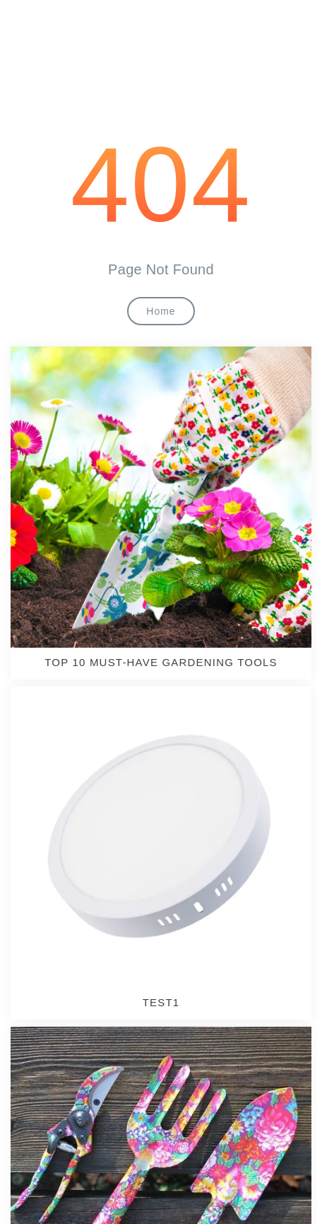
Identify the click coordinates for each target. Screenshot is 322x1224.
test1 (161, 1002)
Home (160, 311)
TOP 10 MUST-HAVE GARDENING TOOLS (161, 662)
